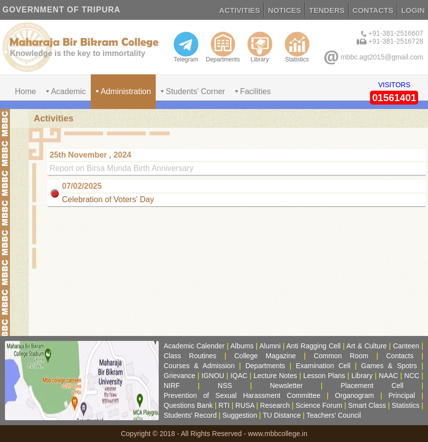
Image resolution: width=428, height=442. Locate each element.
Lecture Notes (275, 376)
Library (259, 47)
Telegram (186, 47)
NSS (225, 385)
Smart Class (367, 405)
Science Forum (319, 405)
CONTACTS (373, 10)
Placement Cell (372, 385)
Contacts (400, 356)
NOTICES (284, 10)
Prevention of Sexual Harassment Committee (242, 395)
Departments (223, 47)
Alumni (270, 346)
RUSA (245, 405)
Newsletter (286, 385)
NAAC (388, 376)
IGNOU (212, 376)
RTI (224, 405)
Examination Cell (323, 366)
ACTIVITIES (239, 10)
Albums (242, 346)
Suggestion (239, 415)
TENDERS (327, 10)
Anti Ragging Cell (314, 346)
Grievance (179, 376)
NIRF (172, 385)
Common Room (340, 356)
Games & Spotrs (389, 366)
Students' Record (190, 415)
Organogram (354, 395)
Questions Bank (188, 405)
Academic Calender (194, 346)
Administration (126, 91)
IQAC (239, 376)
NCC (411, 376)
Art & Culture (367, 346)
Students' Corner (195, 91)
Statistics (297, 47)
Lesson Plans (324, 376)
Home (25, 91)
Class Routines (190, 356)
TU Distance (282, 415)
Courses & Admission (199, 366)
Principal (401, 395)
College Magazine (265, 356)
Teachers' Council (333, 415)
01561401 (394, 97)
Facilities (255, 91)
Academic (68, 91)
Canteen (406, 346)
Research (275, 405)
